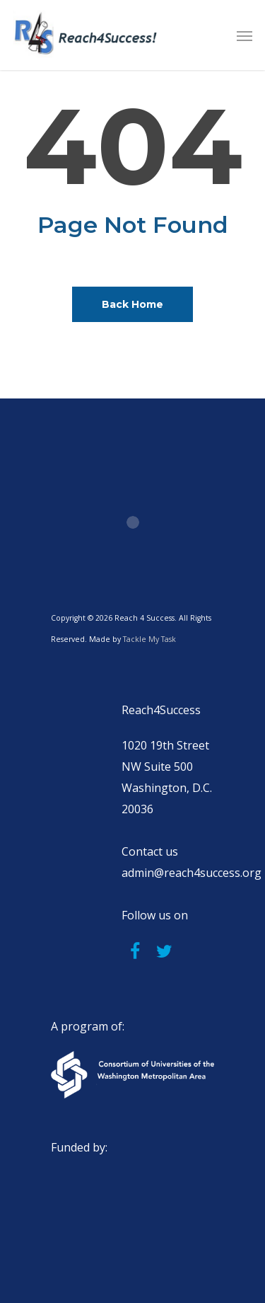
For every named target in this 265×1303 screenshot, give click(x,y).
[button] (244, 35)
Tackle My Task (149, 639)
